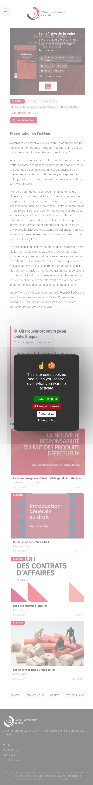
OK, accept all (46, 398)
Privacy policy (46, 420)
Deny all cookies (46, 406)
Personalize (46, 413)
